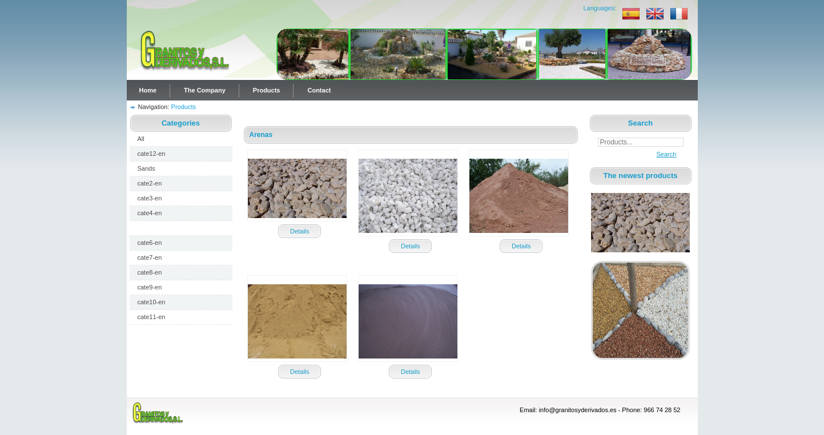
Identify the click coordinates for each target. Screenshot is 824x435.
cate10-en (152, 302)
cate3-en (150, 198)
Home (148, 90)
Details (299, 231)
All (141, 138)
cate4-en (150, 213)
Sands (146, 168)
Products (266, 90)
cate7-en (150, 257)
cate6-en (150, 242)
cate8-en (150, 272)
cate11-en (152, 316)
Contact (319, 90)
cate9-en (150, 287)
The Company (205, 90)
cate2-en (150, 183)
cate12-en (152, 153)
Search (664, 154)
